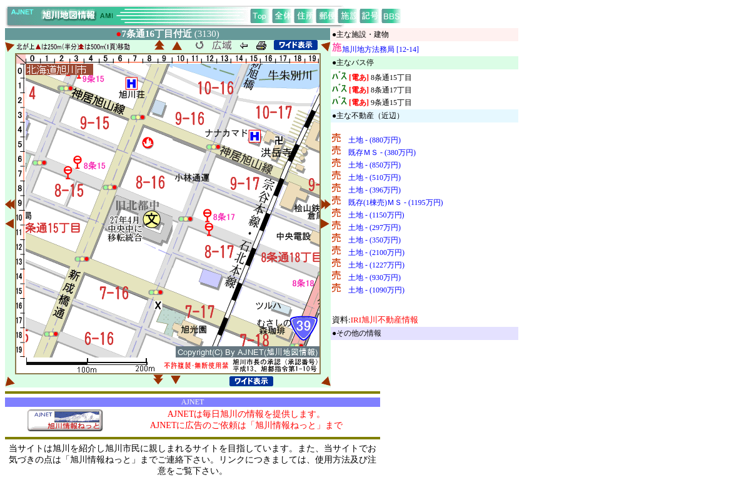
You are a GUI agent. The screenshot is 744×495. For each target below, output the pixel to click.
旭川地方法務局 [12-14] (380, 49)
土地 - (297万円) (374, 227)
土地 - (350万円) (374, 240)
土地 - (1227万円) (376, 265)
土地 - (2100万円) (376, 252)
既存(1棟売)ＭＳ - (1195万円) (395, 202)
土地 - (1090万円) (376, 290)
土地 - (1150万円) (376, 215)
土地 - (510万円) (374, 177)
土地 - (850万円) (374, 165)
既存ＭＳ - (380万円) (382, 152)
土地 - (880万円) (374, 140)
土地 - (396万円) (374, 190)
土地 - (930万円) (374, 277)
